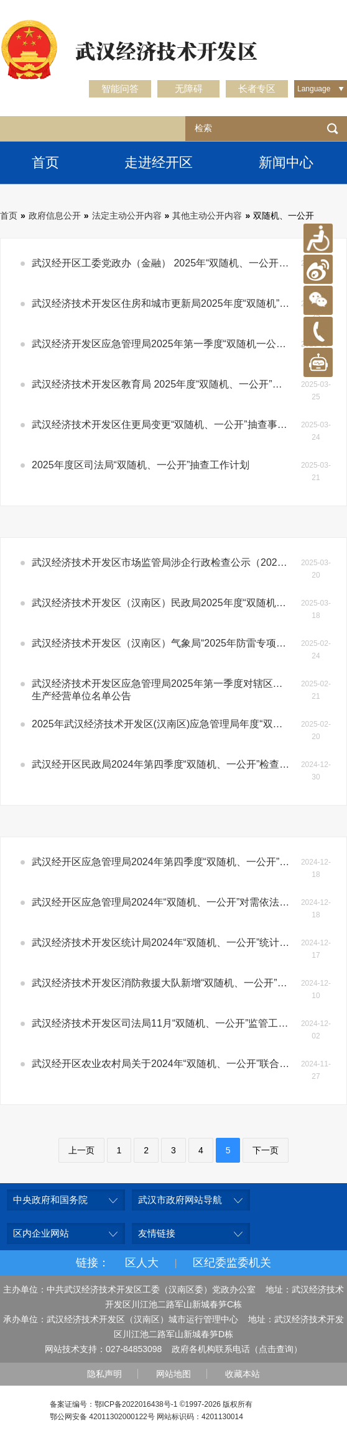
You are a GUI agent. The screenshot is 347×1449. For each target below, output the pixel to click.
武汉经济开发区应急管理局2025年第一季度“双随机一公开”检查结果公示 (166, 343)
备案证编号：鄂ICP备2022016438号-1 (113, 1404)
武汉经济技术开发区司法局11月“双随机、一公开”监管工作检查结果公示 (166, 1023)
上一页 (81, 1150)
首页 (45, 162)
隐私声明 (104, 1374)
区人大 (142, 1262)
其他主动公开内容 (207, 215)
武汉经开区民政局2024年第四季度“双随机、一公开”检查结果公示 (166, 764)
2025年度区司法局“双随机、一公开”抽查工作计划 (140, 465)
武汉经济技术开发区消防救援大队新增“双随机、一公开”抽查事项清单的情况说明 (166, 983)
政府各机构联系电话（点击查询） (237, 1349)
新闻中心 (286, 162)
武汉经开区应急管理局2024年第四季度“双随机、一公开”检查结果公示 (166, 861)
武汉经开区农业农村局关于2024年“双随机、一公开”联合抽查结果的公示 (166, 1063)
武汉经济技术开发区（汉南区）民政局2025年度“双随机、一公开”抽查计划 (166, 602)
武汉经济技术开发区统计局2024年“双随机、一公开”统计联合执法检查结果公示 (166, 942)
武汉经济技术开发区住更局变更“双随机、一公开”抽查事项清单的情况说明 (166, 424)
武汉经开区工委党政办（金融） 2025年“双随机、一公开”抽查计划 (166, 263)
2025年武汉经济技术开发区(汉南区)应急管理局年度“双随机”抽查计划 (166, 724)
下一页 (265, 1150)
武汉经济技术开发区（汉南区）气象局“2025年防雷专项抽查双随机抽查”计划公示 (166, 643)
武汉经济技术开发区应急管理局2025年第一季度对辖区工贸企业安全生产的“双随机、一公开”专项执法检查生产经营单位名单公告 (166, 689)
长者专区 (256, 88)
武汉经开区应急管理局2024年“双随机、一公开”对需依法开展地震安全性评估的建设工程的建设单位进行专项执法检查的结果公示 (166, 902)
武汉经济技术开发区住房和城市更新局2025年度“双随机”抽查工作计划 (166, 303)
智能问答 (120, 88)
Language (313, 88)
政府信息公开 (55, 215)
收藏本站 (242, 1374)
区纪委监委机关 (232, 1262)
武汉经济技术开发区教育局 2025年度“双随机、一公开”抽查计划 (166, 384)
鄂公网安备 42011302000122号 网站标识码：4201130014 (146, 1416)
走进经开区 (158, 162)
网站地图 (173, 1374)
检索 (332, 128)
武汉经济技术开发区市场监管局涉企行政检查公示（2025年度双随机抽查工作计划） (166, 562)
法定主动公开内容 (127, 215)
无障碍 (189, 88)
